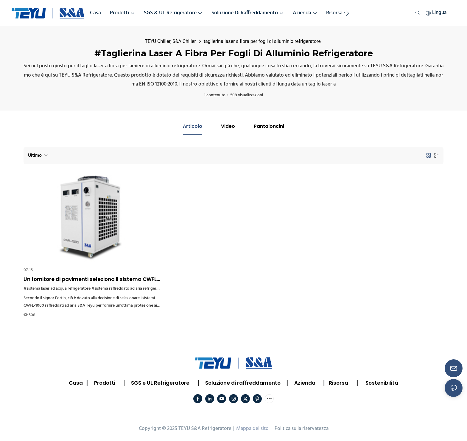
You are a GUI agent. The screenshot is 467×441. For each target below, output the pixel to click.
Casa (76, 382)
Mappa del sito (252, 429)
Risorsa (338, 382)
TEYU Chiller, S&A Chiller (170, 41)
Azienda (304, 382)
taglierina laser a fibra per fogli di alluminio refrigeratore (262, 41)
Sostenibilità (381, 382)
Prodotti (104, 382)
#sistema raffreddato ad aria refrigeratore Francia (135, 288)
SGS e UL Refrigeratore (160, 382)
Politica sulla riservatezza (302, 429)
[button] (347, 13)
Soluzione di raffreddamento (243, 382)
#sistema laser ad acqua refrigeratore (57, 288)
